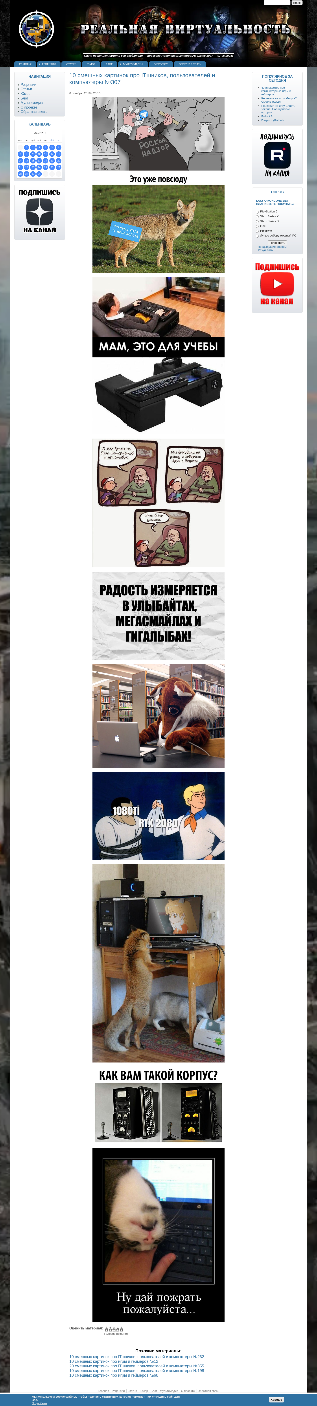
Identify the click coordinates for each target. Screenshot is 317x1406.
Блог (109, 64)
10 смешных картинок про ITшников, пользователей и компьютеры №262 (136, 1357)
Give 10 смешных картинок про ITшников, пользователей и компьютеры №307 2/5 (110, 1329)
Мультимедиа (133, 64)
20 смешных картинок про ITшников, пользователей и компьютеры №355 (136, 1366)
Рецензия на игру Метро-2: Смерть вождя (279, 100)
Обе (263, 226)
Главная (25, 64)
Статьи (71, 64)
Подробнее (39, 1403)
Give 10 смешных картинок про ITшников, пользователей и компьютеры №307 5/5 (121, 1329)
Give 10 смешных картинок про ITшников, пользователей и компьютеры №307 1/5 (106, 1329)
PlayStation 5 (268, 211)
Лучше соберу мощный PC (278, 235)
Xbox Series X (269, 216)
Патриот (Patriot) (272, 120)
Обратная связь (190, 64)
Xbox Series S (269, 221)
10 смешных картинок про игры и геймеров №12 (113, 1361)
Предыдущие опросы (272, 246)
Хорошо (276, 1399)
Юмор (91, 64)
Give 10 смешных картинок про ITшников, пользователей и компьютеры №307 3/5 (114, 1329)
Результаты (265, 250)
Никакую (266, 230)
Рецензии (49, 64)
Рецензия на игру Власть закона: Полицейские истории (278, 109)
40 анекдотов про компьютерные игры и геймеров (276, 91)
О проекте (161, 64)
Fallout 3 (267, 116)
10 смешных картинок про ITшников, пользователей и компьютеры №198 (136, 1370)
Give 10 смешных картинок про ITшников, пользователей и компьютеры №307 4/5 (117, 1329)
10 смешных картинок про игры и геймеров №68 (113, 1375)
